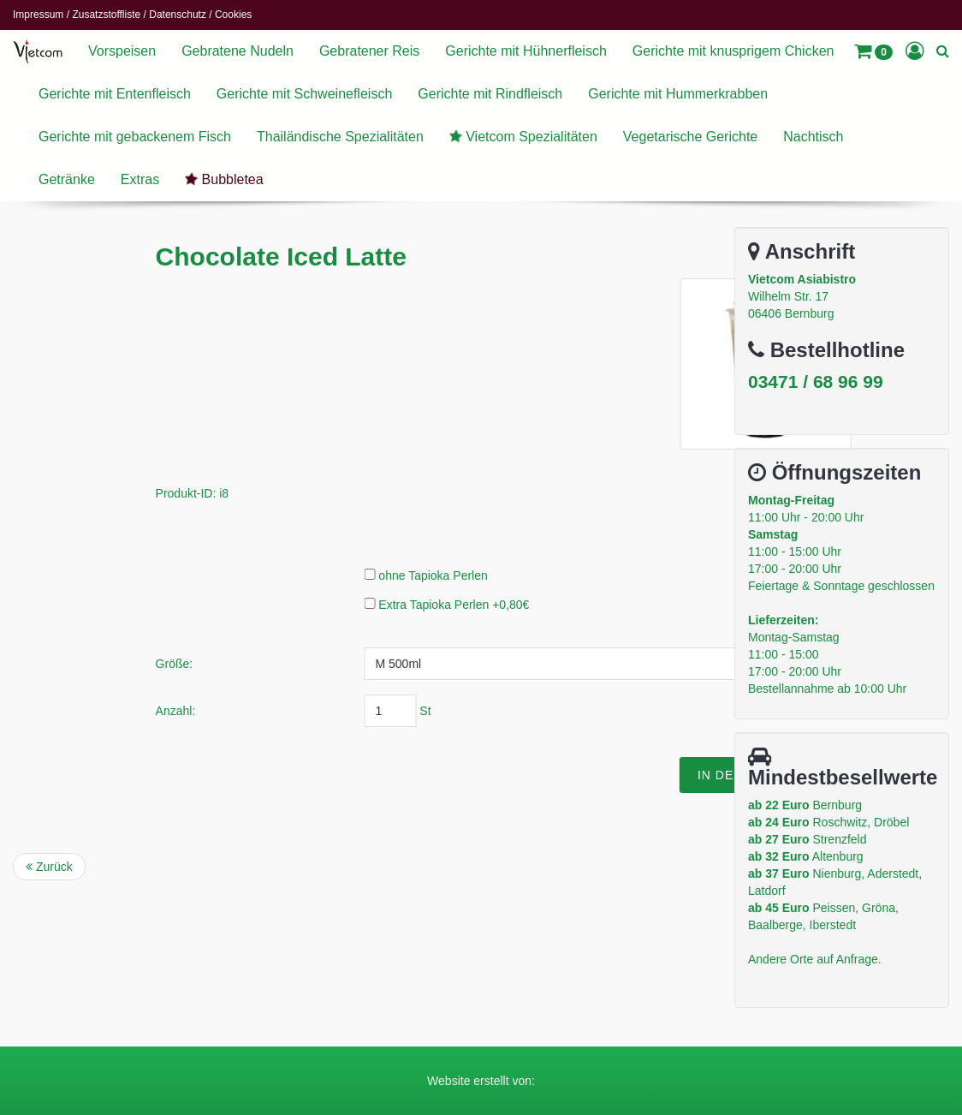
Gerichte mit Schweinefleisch (304, 93)
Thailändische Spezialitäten (340, 136)
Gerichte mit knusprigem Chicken (733, 51)
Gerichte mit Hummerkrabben (678, 93)
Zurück (49, 867)
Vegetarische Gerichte (690, 136)
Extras (140, 179)
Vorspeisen (122, 51)
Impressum (38, 15)
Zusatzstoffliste (106, 15)
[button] (873, 51)
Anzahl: (339, 711)
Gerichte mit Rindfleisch (490, 93)
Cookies (233, 15)
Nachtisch (813, 136)
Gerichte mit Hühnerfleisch (526, 51)
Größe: (338, 664)
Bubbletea (223, 179)
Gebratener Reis (369, 51)
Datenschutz (177, 15)
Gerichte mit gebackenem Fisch (135, 136)
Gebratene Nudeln (237, 51)
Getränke (67, 179)
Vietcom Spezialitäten (521, 136)
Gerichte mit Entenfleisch (115, 93)
